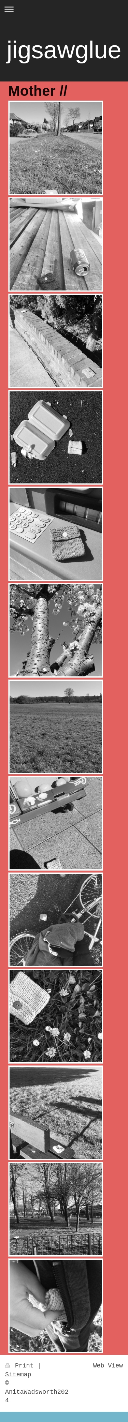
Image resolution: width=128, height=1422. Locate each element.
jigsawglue (63, 49)
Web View (108, 1365)
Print (21, 1365)
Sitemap (18, 1374)
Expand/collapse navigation (64, 9)
